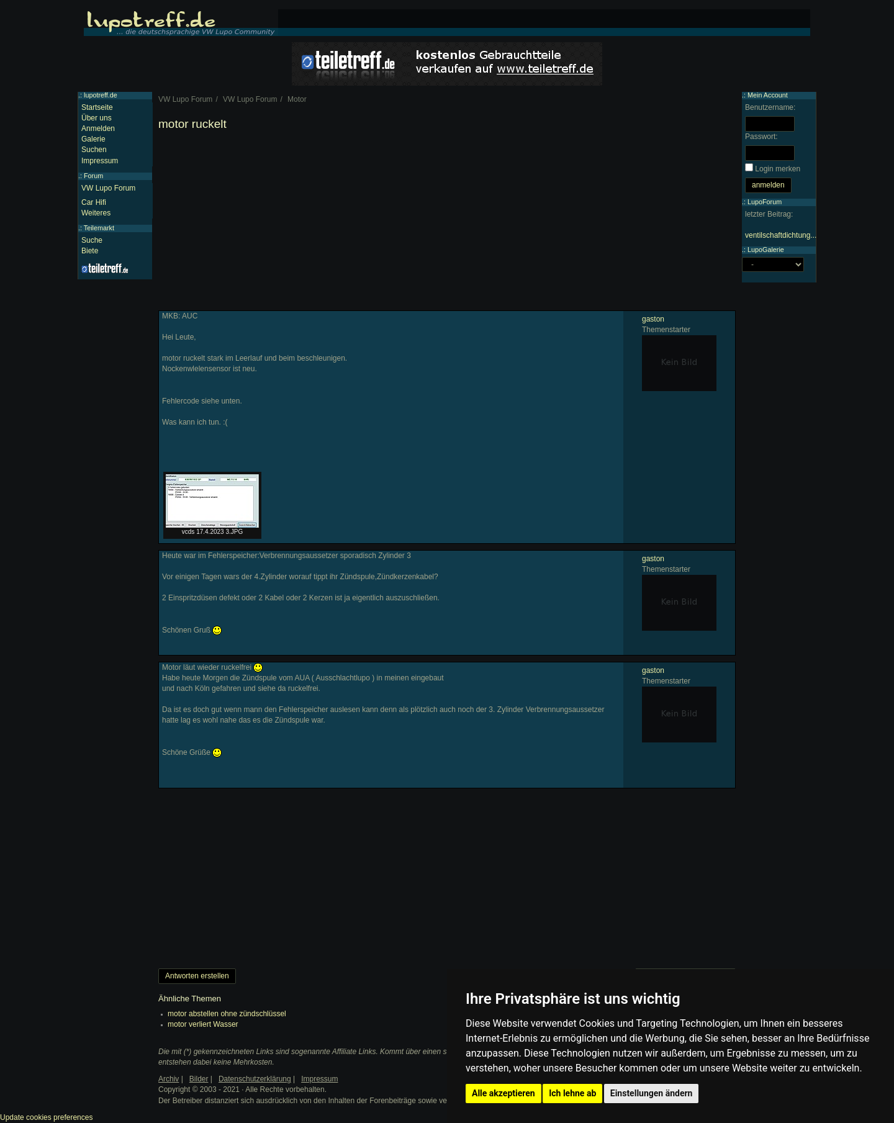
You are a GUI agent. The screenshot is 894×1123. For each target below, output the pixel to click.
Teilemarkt (99, 228)
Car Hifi (93, 202)
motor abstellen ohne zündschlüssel (227, 1013)
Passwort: (761, 136)
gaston (653, 319)
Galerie (93, 139)
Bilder (199, 1079)
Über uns (96, 118)
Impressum (99, 160)
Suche (91, 240)
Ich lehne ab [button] (572, 1093)
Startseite (97, 107)
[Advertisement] (447, 223)
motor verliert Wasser (203, 1024)
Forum (93, 175)
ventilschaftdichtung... (780, 235)
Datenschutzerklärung (255, 1079)
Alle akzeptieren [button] (503, 1093)
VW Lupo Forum (108, 188)
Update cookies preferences (46, 1117)
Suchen (94, 149)
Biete (89, 250)
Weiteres (96, 213)
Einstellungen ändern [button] (651, 1093)
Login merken (777, 169)
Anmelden (98, 128)
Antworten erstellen (197, 976)
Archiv (168, 1079)
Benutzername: (770, 107)
